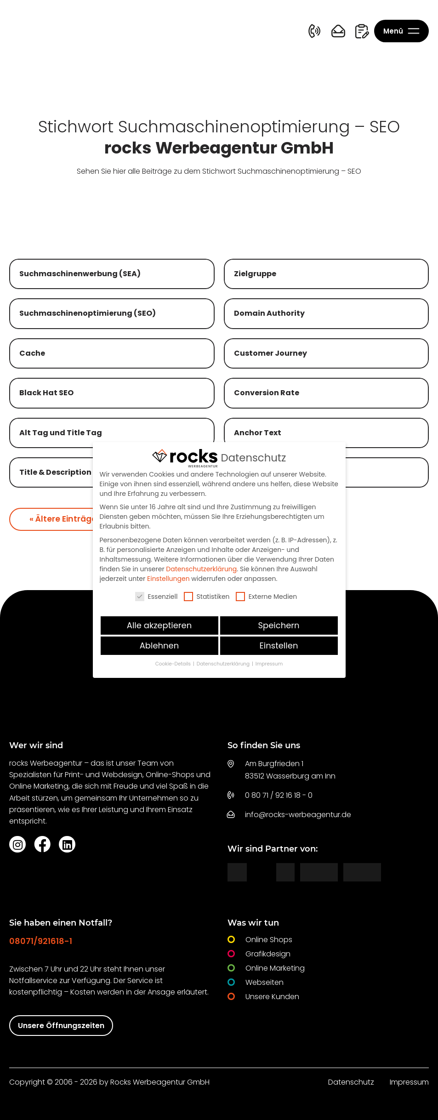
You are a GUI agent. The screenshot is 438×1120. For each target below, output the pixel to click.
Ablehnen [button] (159, 645)
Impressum (409, 1082)
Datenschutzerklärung (201, 569)
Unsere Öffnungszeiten (61, 1025)
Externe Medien (266, 596)
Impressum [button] (269, 663)
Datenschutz (351, 1082)
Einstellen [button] (279, 645)
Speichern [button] (278, 625)
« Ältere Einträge (63, 518)
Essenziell (156, 596)
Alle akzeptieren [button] (159, 625)
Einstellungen (168, 578)
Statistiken (207, 596)
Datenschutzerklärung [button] (224, 663)
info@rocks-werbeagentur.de (298, 814)
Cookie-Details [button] (173, 663)
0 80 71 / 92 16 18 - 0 (279, 795)
